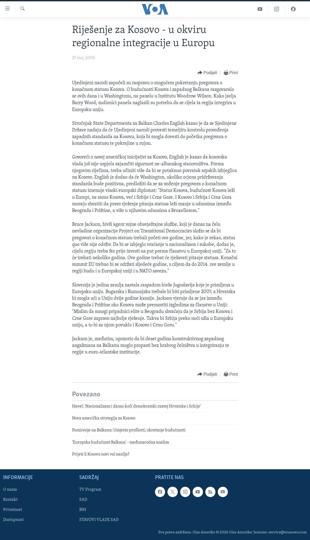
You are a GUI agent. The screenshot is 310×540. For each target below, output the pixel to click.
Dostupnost (13, 520)
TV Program (90, 490)
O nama (10, 490)
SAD (83, 500)
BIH (82, 510)
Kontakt (10, 500)
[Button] (207, 73)
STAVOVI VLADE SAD (98, 520)
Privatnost (12, 510)
